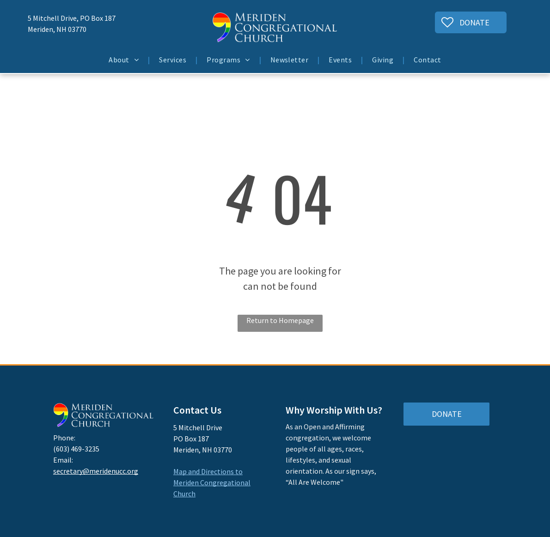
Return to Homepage (280, 320)
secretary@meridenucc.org (95, 471)
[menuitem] (124, 59)
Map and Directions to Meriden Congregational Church (212, 482)
